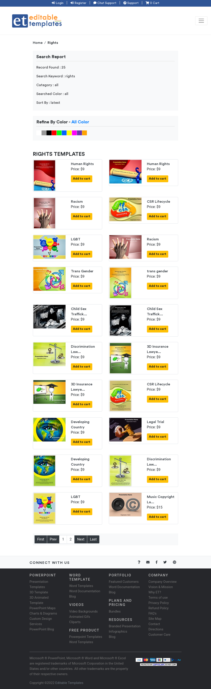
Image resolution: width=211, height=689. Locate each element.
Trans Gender (82, 271)
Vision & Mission (160, 587)
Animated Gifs (79, 617)
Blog (112, 637)
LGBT (75, 239)
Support (131, 3)
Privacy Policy (158, 603)
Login (57, 3)
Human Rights (82, 164)
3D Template (39, 592)
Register (78, 3)
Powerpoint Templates (85, 637)
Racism (77, 201)
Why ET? (154, 592)
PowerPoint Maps (43, 608)
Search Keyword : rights (55, 76)
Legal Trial (155, 422)
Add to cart (81, 178)
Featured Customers (124, 582)
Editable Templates (69, 683)
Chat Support (104, 3)
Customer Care (159, 635)
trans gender (157, 271)
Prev (53, 539)
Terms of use (158, 598)
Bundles (115, 611)
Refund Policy (158, 608)
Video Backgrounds (83, 611)
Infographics (118, 631)
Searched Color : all (52, 94)
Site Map (154, 619)
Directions (155, 629)
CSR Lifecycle (158, 201)
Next (80, 539)
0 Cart (152, 3)
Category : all (47, 85)
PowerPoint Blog (42, 629)
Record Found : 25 (50, 67)
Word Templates (81, 586)
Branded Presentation (125, 626)
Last (93, 539)
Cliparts (75, 622)
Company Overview (162, 582)
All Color (80, 122)
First (40, 539)
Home (38, 43)
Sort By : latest (48, 102)
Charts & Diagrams (43, 613)
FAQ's (152, 613)
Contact (154, 624)
